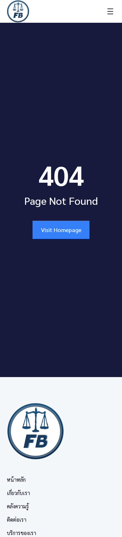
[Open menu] (110, 11)
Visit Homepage (61, 229)
